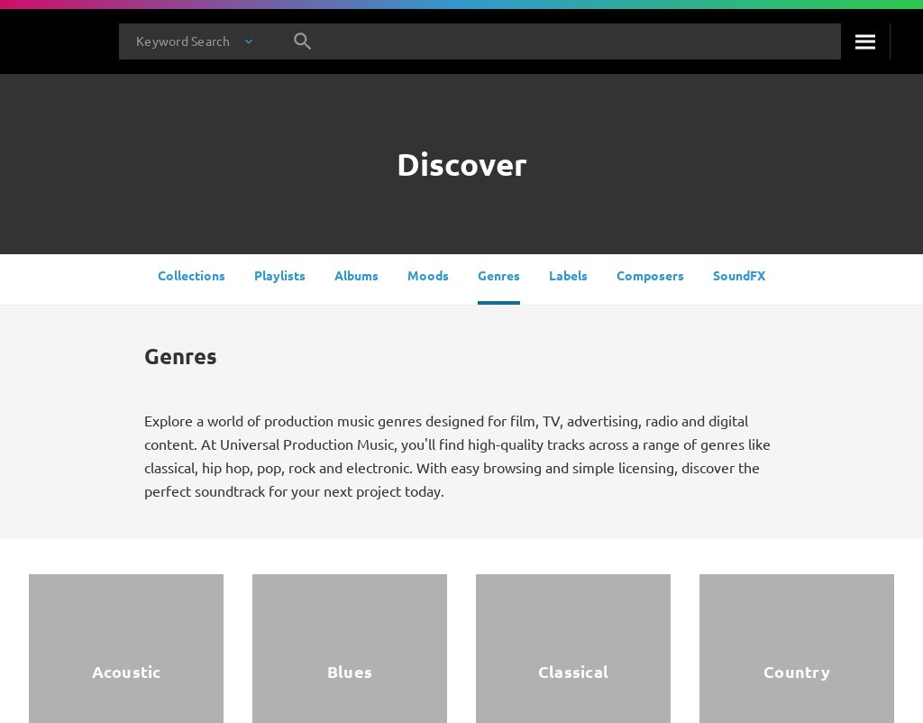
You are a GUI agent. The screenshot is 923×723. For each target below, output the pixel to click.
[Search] (865, 41)
